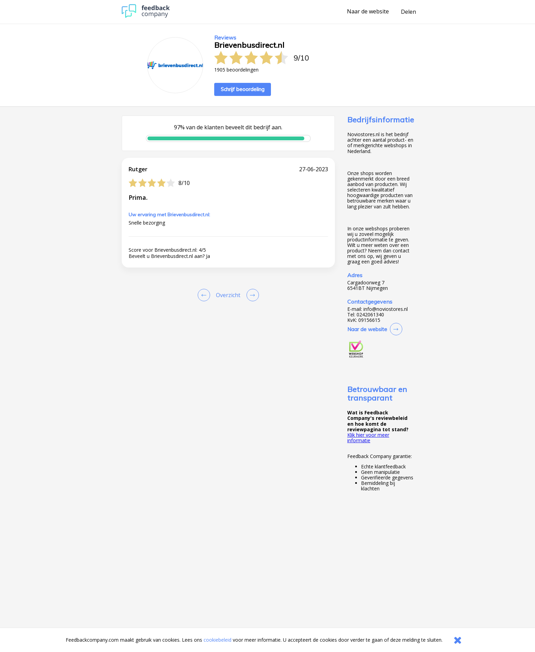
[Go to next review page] (251, 295)
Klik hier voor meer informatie (368, 438)
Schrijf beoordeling (242, 89)
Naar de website (368, 11)
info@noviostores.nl (385, 309)
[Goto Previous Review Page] (205, 295)
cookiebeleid (217, 640)
